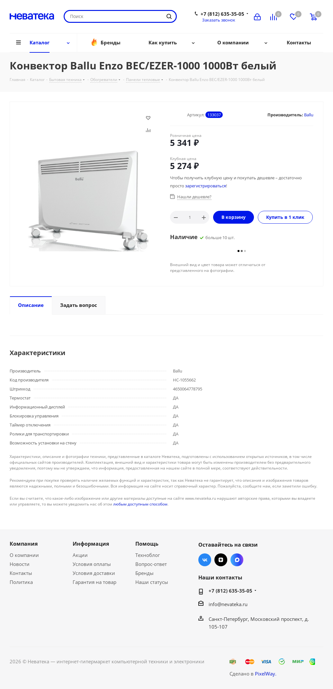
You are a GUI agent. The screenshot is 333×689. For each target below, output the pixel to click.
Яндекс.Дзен (220, 559)
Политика (21, 582)
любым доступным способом (140, 504)
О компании (24, 555)
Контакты (21, 573)
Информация (91, 543)
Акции (80, 555)
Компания (24, 543)
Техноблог (147, 555)
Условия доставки (94, 573)
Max (236, 559)
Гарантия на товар (94, 582)
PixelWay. (265, 673)
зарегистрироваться (205, 186)
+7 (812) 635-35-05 (222, 14)
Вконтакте (204, 559)
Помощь (146, 543)
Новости (20, 564)
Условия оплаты (92, 564)
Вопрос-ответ (151, 564)
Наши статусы (151, 582)
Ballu (308, 115)
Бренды (144, 573)
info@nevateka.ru (228, 604)
